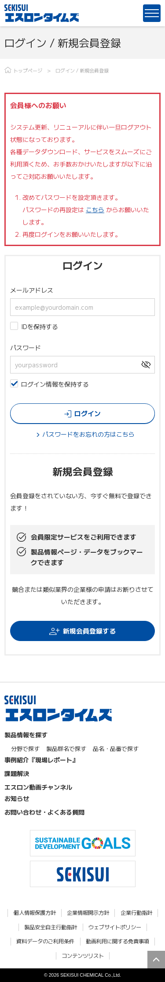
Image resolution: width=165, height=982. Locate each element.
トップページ (27, 70)
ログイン (87, 413)
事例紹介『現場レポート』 (41, 759)
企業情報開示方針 (88, 913)
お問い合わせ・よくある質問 (44, 812)
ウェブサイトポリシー (114, 927)
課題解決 (16, 773)
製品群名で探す (66, 748)
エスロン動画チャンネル (38, 787)
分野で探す (25, 748)
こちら (95, 209)
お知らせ (16, 798)
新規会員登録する (89, 630)
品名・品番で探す (116, 748)
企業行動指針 (136, 913)
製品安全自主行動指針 (50, 927)
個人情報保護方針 (35, 913)
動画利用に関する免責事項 (117, 941)
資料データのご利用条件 (45, 941)
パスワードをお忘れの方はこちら (88, 434)
